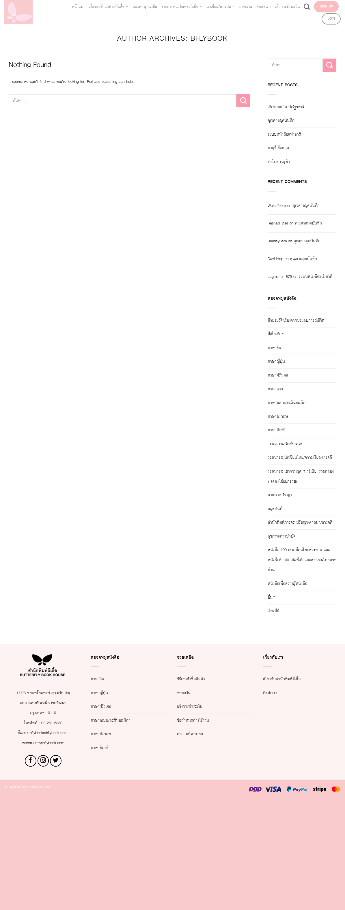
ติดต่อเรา (328, 6)
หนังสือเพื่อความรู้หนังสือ (298, 684)
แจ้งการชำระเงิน (249, 18)
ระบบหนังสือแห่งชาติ (293, 135)
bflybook (227, 38)
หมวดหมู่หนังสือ (163, 6)
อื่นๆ (273, 697)
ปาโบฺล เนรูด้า (284, 162)
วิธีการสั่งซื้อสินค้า (199, 779)
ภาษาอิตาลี (281, 490)
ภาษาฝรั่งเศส (283, 435)
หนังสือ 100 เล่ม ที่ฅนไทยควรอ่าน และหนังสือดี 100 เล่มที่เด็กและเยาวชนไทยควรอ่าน (298, 655)
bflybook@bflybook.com (51, 843)
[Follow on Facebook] (30, 871)
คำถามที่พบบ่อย (196, 834)
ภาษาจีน (278, 408)
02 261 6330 (55, 833)
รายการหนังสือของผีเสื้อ (215, 6)
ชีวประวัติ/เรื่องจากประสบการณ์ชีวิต (290, 376)
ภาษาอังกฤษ (283, 476)
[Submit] (243, 101)
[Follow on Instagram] (43, 871)
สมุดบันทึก (280, 589)
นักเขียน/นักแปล (269, 6)
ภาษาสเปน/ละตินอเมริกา (298, 463)
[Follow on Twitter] (55, 871)
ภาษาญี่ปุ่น (280, 422)
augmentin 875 (284, 317)
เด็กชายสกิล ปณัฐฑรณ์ (295, 107)
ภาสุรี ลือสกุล (284, 148)
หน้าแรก (71, 6)
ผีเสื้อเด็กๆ (280, 394)
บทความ (304, 6)
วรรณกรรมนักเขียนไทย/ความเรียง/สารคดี (297, 523)
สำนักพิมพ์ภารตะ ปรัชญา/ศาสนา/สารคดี (299, 608)
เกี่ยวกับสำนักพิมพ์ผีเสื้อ (113, 6)
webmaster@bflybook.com (43, 853)
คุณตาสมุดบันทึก (288, 121)
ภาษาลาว (279, 449)
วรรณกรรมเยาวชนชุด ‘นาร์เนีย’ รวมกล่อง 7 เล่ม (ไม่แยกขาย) (301, 551)
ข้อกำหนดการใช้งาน (202, 820)
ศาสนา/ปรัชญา (286, 575)
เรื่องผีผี (276, 711)
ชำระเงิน (187, 793)
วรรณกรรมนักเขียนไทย (296, 504)
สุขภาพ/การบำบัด (289, 626)
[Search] (275, 17)
